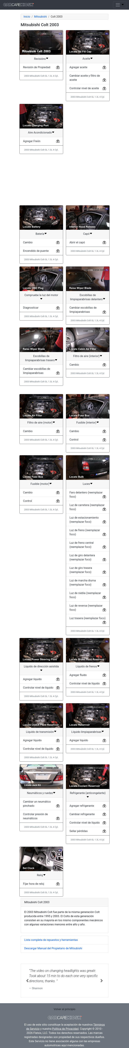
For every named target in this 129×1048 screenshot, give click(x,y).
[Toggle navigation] (119, 4)
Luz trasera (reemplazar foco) (87, 618)
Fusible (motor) (40, 484)
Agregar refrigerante (81, 805)
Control (73, 439)
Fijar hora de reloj (33, 883)
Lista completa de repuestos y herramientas (51, 940)
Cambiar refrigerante (82, 814)
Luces (86, 484)
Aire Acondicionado (40, 132)
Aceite (86, 58)
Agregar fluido (78, 675)
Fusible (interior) (86, 422)
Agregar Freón (31, 141)
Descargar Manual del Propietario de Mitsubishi (53, 948)
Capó (86, 233)
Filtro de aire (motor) (39, 422)
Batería (40, 233)
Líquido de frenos (86, 666)
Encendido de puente (36, 250)
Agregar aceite (78, 67)
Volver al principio (64, 1009)
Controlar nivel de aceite (84, 88)
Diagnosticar (31, 307)
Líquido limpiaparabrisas (86, 732)
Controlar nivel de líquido (38, 687)
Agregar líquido (32, 679)
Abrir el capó (77, 242)
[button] (27, 980)
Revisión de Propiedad (36, 67)
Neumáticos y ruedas (40, 793)
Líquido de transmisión (40, 732)
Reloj (40, 875)
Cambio (28, 242)
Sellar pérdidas (78, 831)
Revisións (40, 58)
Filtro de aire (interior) (86, 356)
